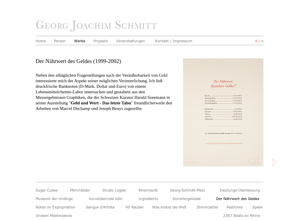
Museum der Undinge (56, 199)
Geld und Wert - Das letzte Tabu (101, 103)
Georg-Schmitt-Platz (189, 190)
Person (60, 41)
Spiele (257, 207)
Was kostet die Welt (171, 207)
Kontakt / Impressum (175, 41)
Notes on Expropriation (57, 207)
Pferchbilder (81, 190)
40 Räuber (135, 207)
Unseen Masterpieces (56, 215)
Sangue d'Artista (102, 207)
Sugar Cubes (48, 190)
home (98, 26)
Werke (80, 41)
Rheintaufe (149, 190)
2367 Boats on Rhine (243, 215)
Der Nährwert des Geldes (239, 199)
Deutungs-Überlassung (241, 190)
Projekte (101, 41)
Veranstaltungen (132, 41)
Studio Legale (115, 190)
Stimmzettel (208, 207)
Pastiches (235, 207)
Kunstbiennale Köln (107, 199)
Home (41, 41)
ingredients (149, 199)
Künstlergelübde (188, 199)
